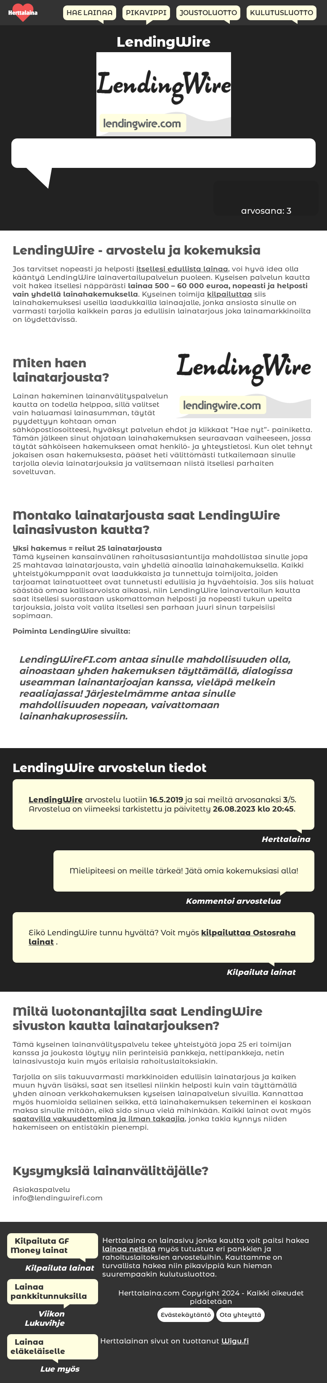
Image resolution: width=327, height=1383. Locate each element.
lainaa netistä (129, 1249)
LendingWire (56, 799)
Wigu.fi (235, 1341)
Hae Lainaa (89, 13)
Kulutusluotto (281, 13)
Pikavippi (146, 13)
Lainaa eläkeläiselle (38, 1347)
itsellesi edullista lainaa (182, 269)
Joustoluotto (208, 13)
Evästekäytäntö (186, 1315)
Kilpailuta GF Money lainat (40, 1246)
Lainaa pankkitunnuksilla (49, 1291)
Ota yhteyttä (240, 1315)
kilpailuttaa (229, 294)
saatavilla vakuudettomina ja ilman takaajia (99, 1119)
